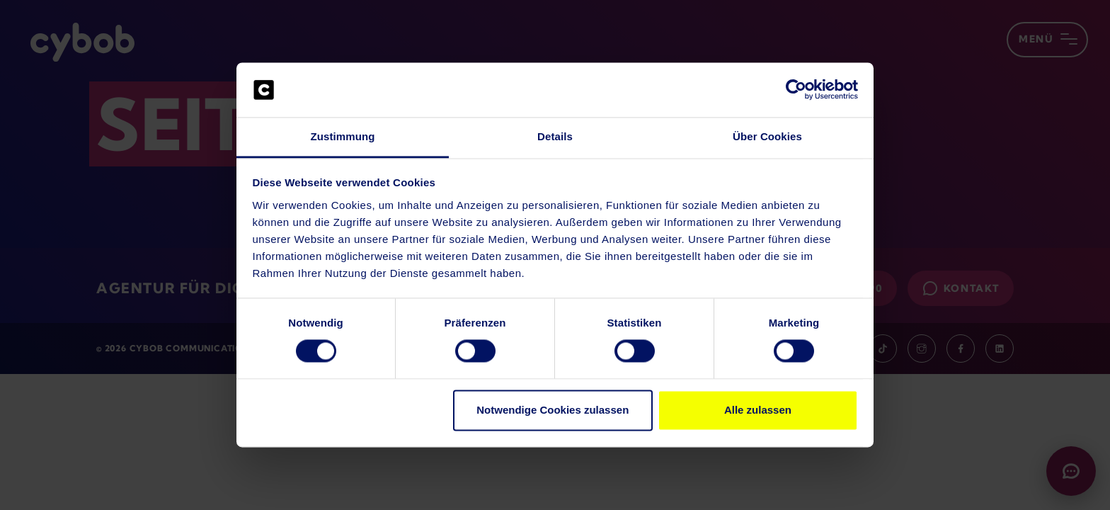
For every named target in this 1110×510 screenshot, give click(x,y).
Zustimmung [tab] (343, 136)
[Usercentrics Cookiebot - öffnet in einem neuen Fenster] (796, 90)
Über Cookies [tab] (767, 136)
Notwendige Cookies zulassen (552, 410)
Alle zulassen (757, 410)
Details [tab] (555, 136)
